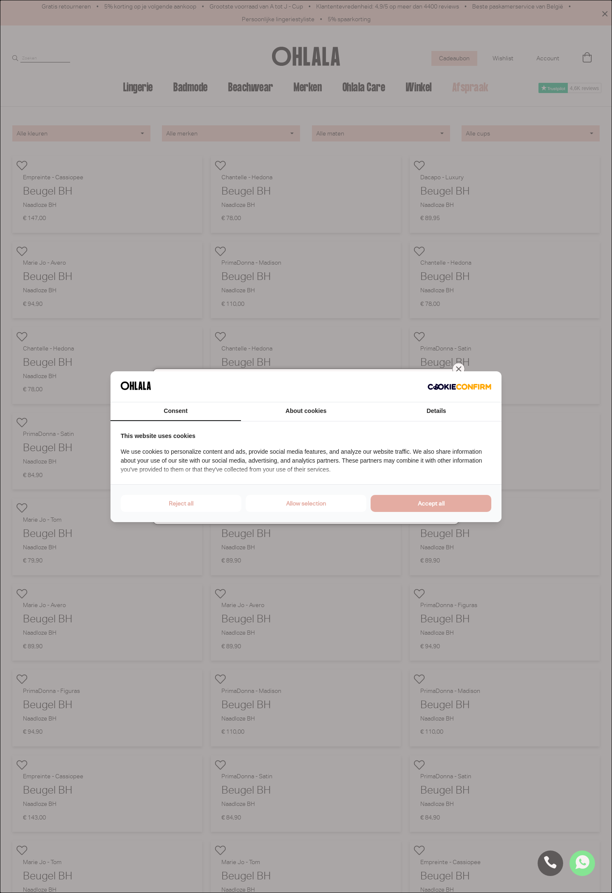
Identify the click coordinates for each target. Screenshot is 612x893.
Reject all (181, 503)
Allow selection (306, 503)
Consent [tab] (175, 410)
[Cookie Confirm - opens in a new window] (459, 386)
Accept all (431, 503)
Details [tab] (436, 410)
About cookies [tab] (306, 410)
